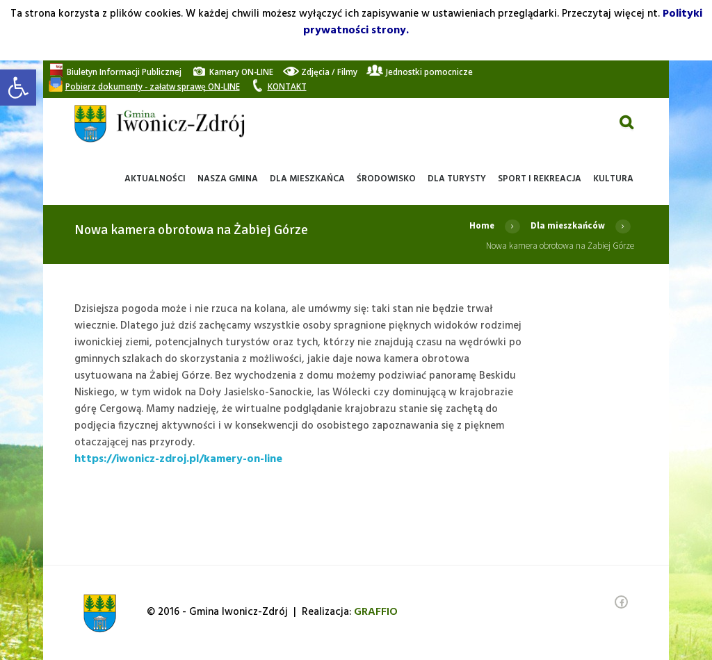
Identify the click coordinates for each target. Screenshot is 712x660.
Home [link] (480, 225)
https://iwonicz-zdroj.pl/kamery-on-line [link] (178, 459)
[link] (18, 87)
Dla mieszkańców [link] (567, 225)
